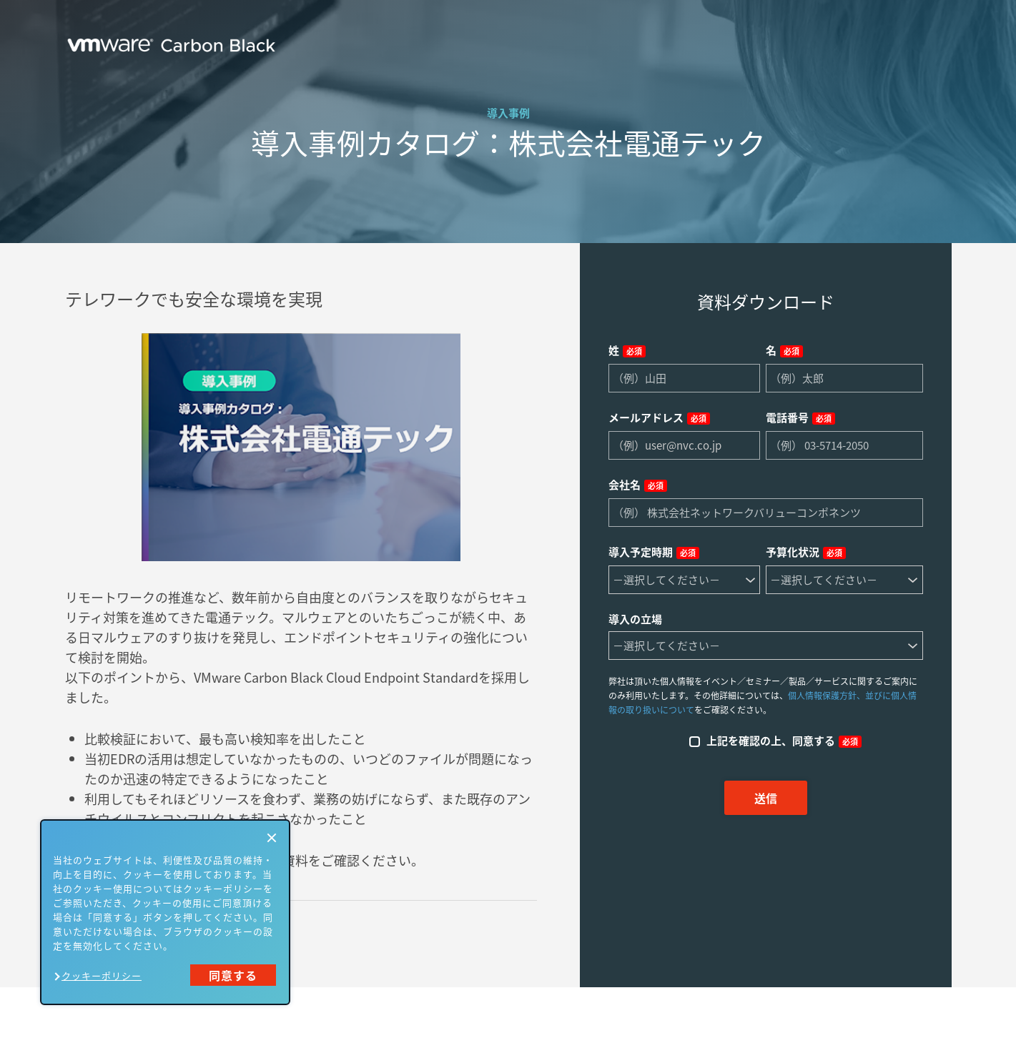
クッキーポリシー (101, 975)
